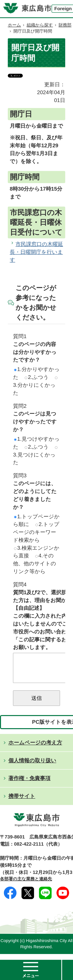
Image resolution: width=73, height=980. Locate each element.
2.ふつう (37, 377)
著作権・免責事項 (29, 784)
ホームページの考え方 (35, 748)
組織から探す (40, 25)
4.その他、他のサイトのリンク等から (34, 563)
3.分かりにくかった (35, 386)
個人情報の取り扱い (32, 766)
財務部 (65, 25)
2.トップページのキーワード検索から (36, 532)
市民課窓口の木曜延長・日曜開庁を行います (36, 252)
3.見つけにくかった (35, 456)
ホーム (14, 25)
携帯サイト (21, 802)
